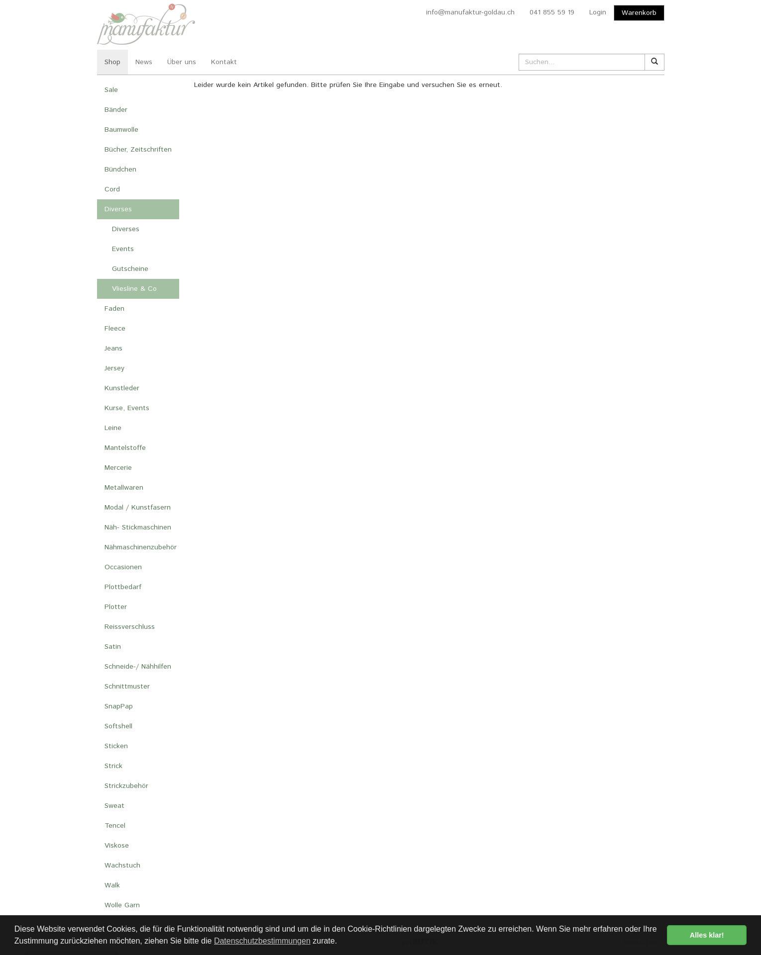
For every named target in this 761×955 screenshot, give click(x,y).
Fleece (115, 329)
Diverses (118, 209)
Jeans (113, 348)
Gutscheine (130, 269)
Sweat (114, 806)
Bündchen (120, 169)
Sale (111, 90)
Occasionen (123, 567)
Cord (112, 189)
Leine (113, 428)
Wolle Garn (122, 905)
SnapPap (119, 706)
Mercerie (118, 468)
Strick (113, 766)
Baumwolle (121, 130)
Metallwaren (124, 488)
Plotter (116, 607)
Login (597, 12)
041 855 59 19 (552, 12)
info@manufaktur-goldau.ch (470, 12)
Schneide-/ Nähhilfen (138, 667)
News (143, 62)
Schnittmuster (127, 687)
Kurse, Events (127, 408)
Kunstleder (122, 388)
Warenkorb (639, 13)
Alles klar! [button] (707, 935)
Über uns (181, 62)
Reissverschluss (130, 627)
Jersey (114, 368)
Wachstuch (122, 865)
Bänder (116, 110)
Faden (114, 309)
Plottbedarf (123, 587)
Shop (112, 62)
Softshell (118, 726)
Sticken (116, 746)
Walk (112, 885)
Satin (113, 647)
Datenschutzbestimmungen (262, 941)
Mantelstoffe (125, 448)
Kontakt (224, 62)
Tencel (115, 826)
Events (123, 249)
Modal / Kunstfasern (138, 508)
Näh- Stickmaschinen (138, 527)
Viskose (117, 846)
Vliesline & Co (134, 289)
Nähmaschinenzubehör (141, 547)
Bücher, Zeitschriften (138, 150)
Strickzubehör (126, 786)
